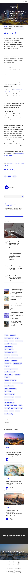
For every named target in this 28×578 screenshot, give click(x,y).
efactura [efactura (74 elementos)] (14, 360)
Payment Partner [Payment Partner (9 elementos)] (9, 397)
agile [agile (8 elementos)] (6, 335)
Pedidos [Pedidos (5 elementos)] (17, 397)
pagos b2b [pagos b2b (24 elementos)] (8, 391)
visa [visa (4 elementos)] (11, 411)
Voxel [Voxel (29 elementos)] (17, 411)
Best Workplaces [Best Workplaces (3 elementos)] (9, 349)
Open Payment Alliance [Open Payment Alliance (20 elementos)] (11, 388)
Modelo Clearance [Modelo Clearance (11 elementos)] (18, 383)
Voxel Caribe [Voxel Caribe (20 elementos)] (8, 413)
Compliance (14, 7)
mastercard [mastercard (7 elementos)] (8, 383)
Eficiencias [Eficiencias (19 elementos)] (8, 363)
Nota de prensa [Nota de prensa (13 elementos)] (9, 385)
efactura (14, 176)
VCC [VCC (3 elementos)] (6, 411)
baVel (9, 176)
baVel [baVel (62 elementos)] (7, 343)
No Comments (14, 20)
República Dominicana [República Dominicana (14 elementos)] (11, 405)
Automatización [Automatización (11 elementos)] (9, 338)
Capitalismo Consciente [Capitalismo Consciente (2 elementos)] (10, 352)
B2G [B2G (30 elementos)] (12, 341)
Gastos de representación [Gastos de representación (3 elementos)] (11, 369)
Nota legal (15, 571)
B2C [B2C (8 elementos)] (6, 341)
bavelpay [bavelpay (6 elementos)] (14, 343)
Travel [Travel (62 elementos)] (7, 408)
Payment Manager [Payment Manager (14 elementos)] (10, 394)
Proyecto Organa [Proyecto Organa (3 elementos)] (9, 399)
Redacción (10, 18)
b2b (5, 176)
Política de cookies (17, 572)
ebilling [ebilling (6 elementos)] (7, 360)
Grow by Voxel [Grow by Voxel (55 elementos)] (9, 374)
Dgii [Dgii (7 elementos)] (6, 357)
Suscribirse (14, 214)
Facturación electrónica (11, 449)
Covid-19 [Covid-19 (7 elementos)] (7, 355)
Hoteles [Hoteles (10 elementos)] (7, 377)
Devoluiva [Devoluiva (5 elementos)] (15, 355)
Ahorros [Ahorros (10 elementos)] (13, 335)
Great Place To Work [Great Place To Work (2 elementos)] (10, 371)
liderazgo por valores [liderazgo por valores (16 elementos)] (10, 380)
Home (5, 26)
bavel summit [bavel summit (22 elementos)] (9, 346)
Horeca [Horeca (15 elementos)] (17, 374)
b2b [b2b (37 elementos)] (17, 338)
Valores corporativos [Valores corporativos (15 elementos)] (16, 408)
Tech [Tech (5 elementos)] (20, 405)
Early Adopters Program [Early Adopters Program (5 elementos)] (16, 357)
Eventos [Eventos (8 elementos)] (7, 366)
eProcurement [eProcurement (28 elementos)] (17, 363)
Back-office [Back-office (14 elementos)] (19, 341)
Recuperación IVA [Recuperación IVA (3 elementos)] (9, 402)
